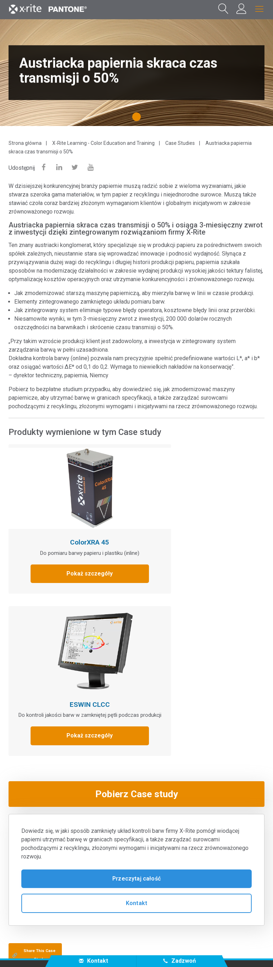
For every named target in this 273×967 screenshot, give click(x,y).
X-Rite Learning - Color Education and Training (103, 143)
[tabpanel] (136, 72)
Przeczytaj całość (136, 705)
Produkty (22, 836)
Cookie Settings (192, 950)
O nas (17, 808)
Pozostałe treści (33, 864)
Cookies (151, 950)
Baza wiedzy (27, 850)
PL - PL (139, 921)
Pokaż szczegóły (70, 562)
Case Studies (180, 143)
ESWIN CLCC (198, 523)
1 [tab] (138, 119)
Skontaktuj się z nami (43, 950)
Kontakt (136, 729)
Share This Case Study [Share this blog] (33, 781)
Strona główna (25, 143)
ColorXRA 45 (70, 523)
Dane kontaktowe (243, 950)
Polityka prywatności (105, 950)
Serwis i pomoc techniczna (48, 822)
